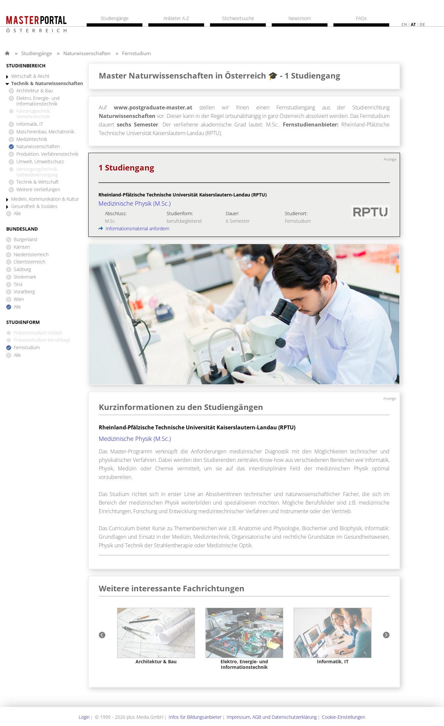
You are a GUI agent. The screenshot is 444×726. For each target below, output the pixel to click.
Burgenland (25, 239)
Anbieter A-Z (176, 18)
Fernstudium (136, 53)
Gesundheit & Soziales (34, 206)
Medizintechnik (31, 139)
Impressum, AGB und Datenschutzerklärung (272, 717)
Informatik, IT (29, 124)
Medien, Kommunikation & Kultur (45, 199)
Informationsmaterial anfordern (133, 228)
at (413, 24)
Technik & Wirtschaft (37, 182)
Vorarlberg (24, 292)
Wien (19, 299)
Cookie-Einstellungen (343, 717)
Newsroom (299, 18)
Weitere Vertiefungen (38, 190)
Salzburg (22, 269)
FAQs (361, 18)
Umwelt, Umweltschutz (40, 162)
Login (84, 717)
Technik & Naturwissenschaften (47, 83)
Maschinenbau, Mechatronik (45, 132)
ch (404, 24)
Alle (17, 213)
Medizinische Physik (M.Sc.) (135, 438)
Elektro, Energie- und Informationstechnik (37, 101)
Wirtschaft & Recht (30, 76)
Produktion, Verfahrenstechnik (47, 154)
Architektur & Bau (34, 91)
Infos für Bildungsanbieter (195, 717)
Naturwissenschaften (87, 53)
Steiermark (25, 277)
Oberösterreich (29, 262)
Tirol (18, 284)
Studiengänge (36, 53)
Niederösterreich (31, 255)
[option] (156, 636)
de (422, 24)
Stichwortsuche (238, 18)
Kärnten (22, 247)
